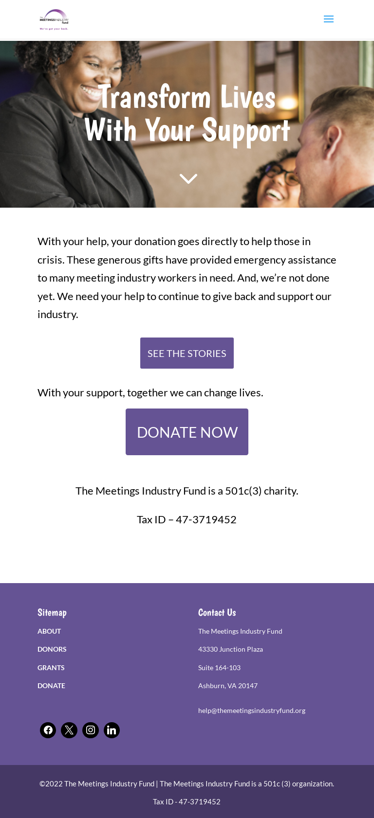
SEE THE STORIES (187, 353)
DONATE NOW (186, 432)
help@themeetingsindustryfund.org (251, 710)
